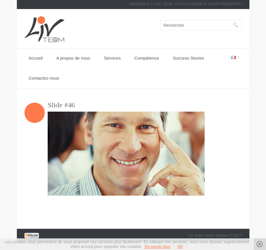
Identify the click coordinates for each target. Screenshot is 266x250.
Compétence (146, 58)
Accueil (36, 58)
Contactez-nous (44, 78)
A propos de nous (73, 58)
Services (112, 58)
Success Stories (188, 58)
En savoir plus (157, 246)
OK (180, 246)
